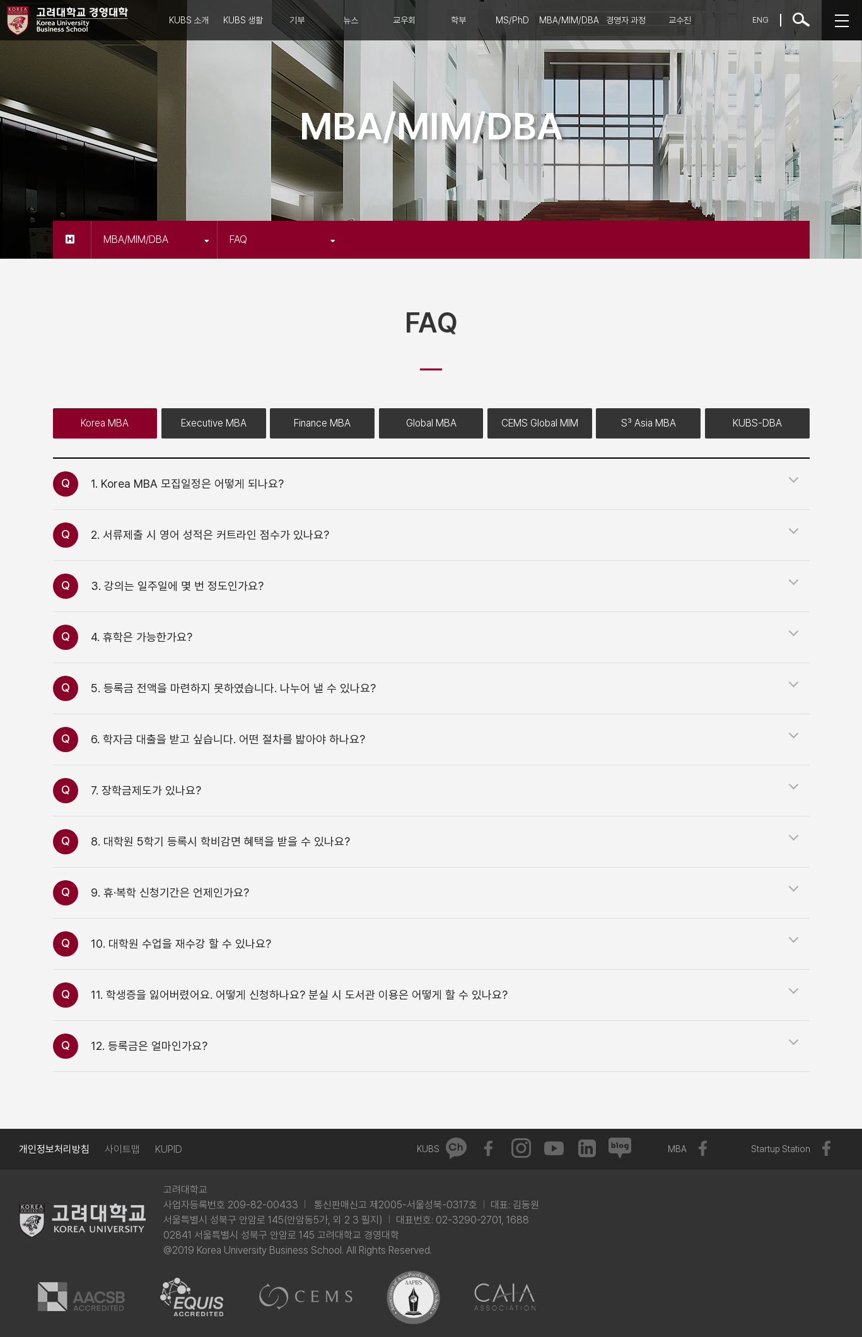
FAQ (282, 239)
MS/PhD (512, 20)
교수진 (679, 20)
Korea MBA (105, 423)
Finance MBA (322, 423)
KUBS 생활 (243, 20)
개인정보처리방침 (54, 1149)
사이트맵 (122, 1149)
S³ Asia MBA (648, 423)
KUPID (168, 1149)
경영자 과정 (626, 20)
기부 (297, 20)
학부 (458, 20)
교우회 (404, 20)
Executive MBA (214, 423)
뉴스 (350, 20)
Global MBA (431, 423)
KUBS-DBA (757, 423)
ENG (760, 20)
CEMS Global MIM (539, 423)
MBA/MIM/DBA (569, 20)
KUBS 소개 (189, 20)
